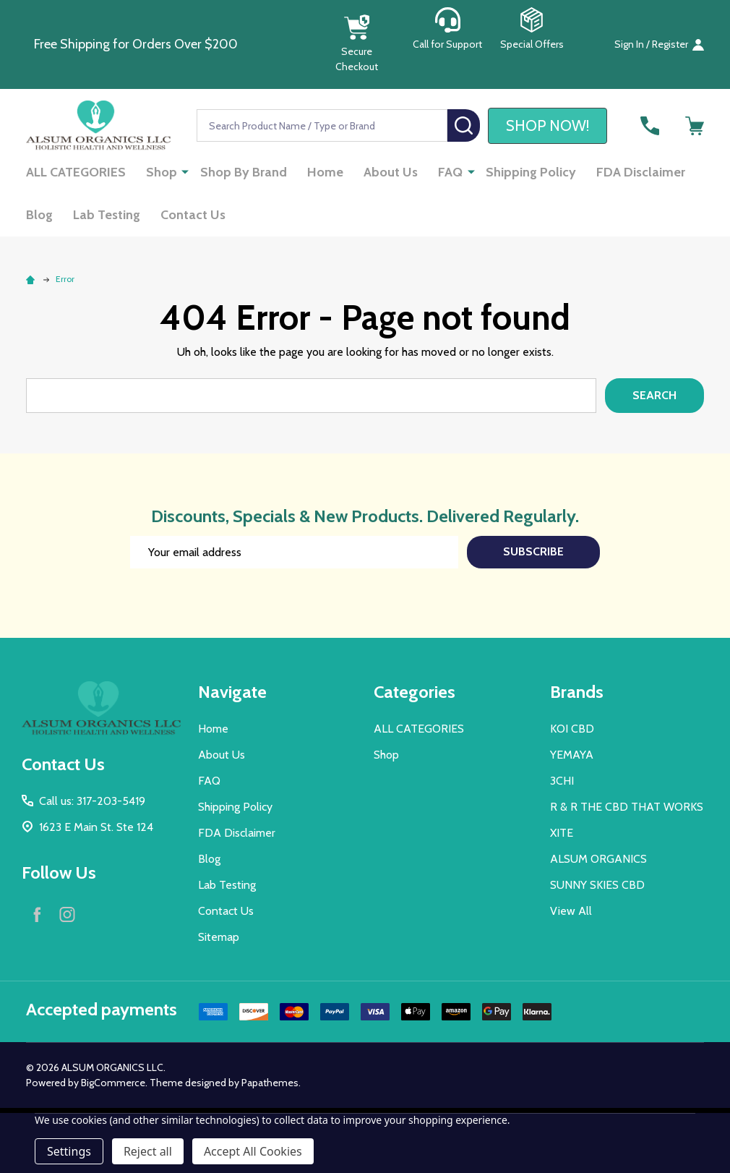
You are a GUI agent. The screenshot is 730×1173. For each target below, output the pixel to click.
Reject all (148, 1151)
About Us (391, 172)
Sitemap (218, 937)
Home (325, 172)
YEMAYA (571, 755)
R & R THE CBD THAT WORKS (626, 807)
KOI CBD (572, 728)
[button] (356, 44)
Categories (414, 691)
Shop (161, 172)
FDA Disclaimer (640, 172)
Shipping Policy (531, 172)
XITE (561, 833)
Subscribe (533, 551)
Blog (39, 215)
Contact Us (193, 215)
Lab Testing (106, 215)
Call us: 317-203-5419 (92, 801)
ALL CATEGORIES (76, 172)
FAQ (450, 172)
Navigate (232, 691)
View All (571, 911)
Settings (69, 1151)
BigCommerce (113, 1082)
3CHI (562, 781)
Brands (577, 691)
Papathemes (270, 1082)
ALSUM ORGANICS (598, 859)
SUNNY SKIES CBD (597, 885)
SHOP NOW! (547, 125)
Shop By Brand (243, 172)
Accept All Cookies (253, 1151)
